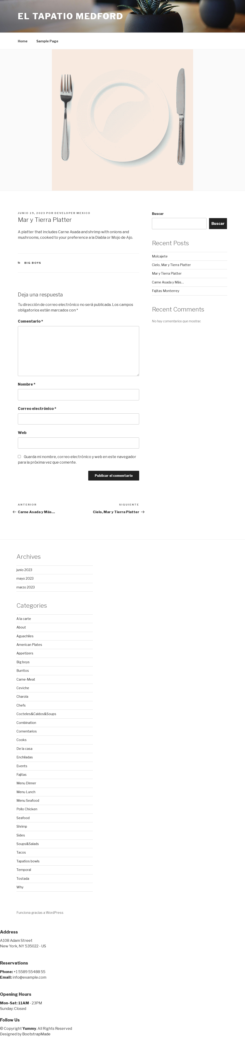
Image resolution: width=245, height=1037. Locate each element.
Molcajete (160, 256)
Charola (22, 696)
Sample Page (47, 41)
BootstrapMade (36, 1034)
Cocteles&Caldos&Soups (36, 714)
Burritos (22, 670)
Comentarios (26, 731)
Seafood (23, 818)
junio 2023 (24, 570)
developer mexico (72, 213)
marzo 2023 (25, 587)
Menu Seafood (27, 800)
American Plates (29, 645)
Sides (20, 835)
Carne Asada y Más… (168, 282)
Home (23, 41)
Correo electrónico (37, 408)
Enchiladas (24, 757)
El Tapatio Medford (70, 16)
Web (22, 433)
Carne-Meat (25, 679)
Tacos (21, 852)
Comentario (30, 321)
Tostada (22, 878)
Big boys (32, 262)
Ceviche (22, 688)
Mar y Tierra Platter (167, 273)
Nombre (26, 384)
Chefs (21, 705)
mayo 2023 (25, 578)
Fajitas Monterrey (165, 291)
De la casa (24, 749)
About (21, 627)
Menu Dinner (26, 783)
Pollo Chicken (26, 809)
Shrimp (21, 826)
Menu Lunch (25, 792)
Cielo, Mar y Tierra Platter (171, 265)
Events (21, 766)
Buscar (158, 214)
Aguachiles (25, 636)
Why (19, 887)
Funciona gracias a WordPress (39, 912)
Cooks (21, 740)
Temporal (23, 870)
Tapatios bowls (28, 861)
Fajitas (21, 774)
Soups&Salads (27, 844)
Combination (26, 723)
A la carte (23, 619)
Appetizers (24, 653)
